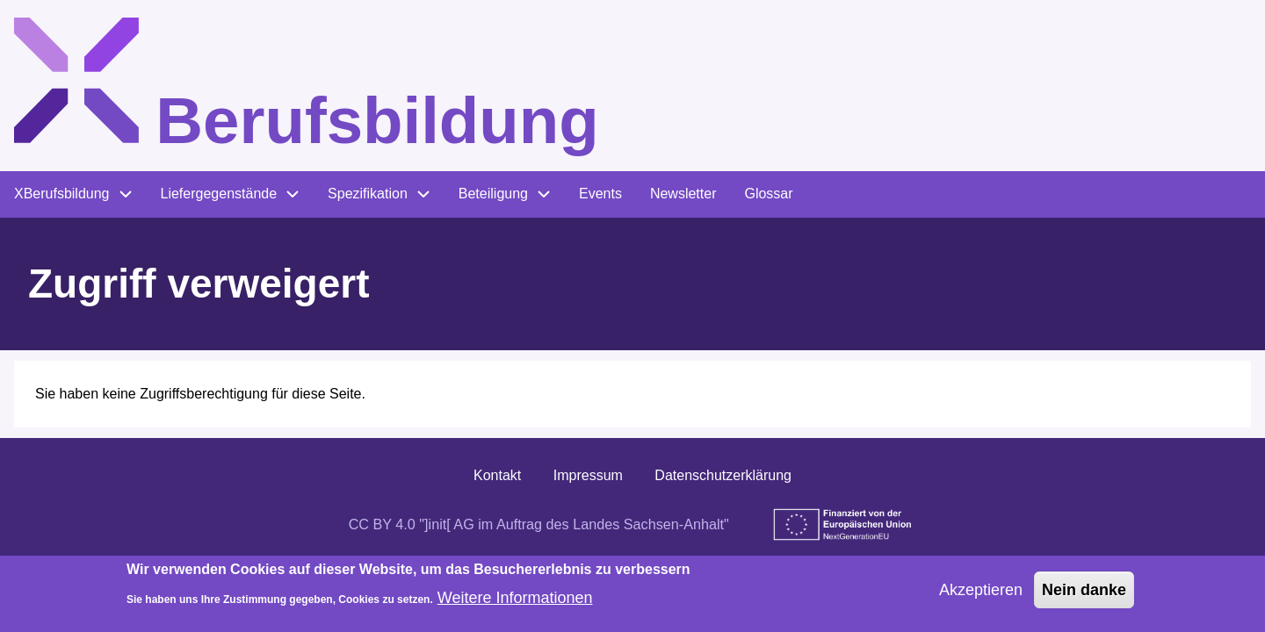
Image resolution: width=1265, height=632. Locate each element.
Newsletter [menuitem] (683, 193)
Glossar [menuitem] (768, 193)
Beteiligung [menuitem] (493, 193)
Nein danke (1084, 596)
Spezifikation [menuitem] (368, 193)
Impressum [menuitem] (588, 475)
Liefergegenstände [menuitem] (219, 193)
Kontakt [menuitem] (497, 475)
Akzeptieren (981, 596)
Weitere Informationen (515, 605)
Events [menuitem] (600, 193)
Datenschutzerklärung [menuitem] (723, 475)
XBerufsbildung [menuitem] (62, 193)
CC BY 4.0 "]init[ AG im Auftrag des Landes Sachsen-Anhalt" (539, 524)
